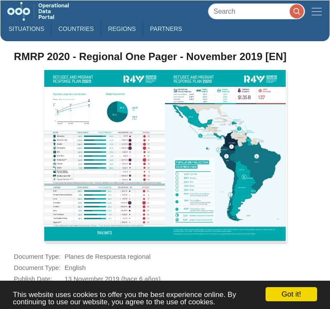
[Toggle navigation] (316, 11)
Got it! (291, 294)
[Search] (256, 11)
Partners (166, 28)
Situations (26, 28)
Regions (122, 28)
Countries (76, 28)
